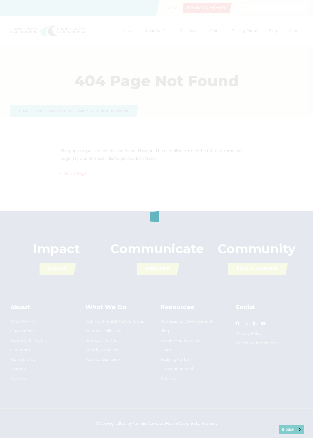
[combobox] (291, 429)
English (287, 429)
